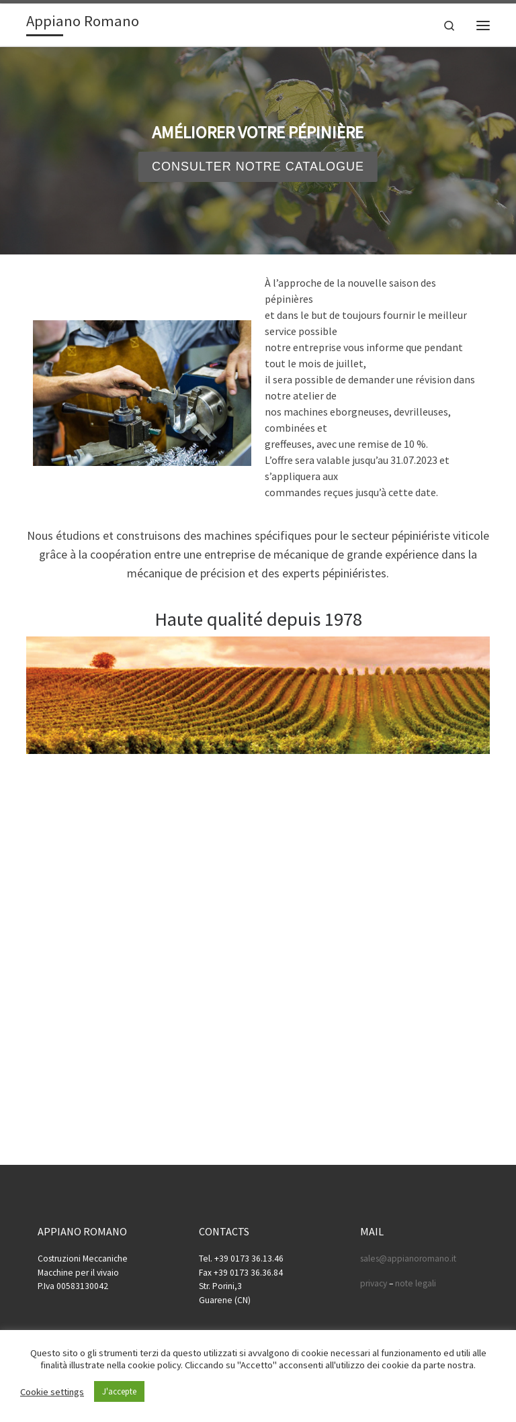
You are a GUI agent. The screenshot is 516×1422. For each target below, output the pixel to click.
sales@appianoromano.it (408, 1258)
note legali (415, 1283)
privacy (373, 1283)
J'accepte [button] (119, 1391)
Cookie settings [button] (52, 1392)
